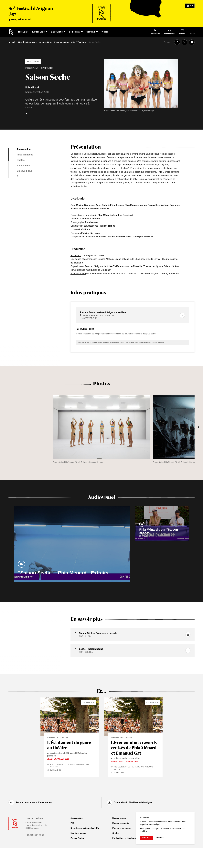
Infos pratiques (25, 154)
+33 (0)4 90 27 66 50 (35, 835)
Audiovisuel (23, 165)
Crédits (115, 833)
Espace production (121, 823)
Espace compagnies (121, 828)
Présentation (24, 149)
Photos (21, 160)
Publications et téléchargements (127, 838)
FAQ (72, 823)
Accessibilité (76, 818)
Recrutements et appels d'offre (84, 828)
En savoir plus (24, 171)
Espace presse (119, 818)
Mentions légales (78, 833)
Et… (19, 176)
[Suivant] (199, 427)
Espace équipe (77, 838)
